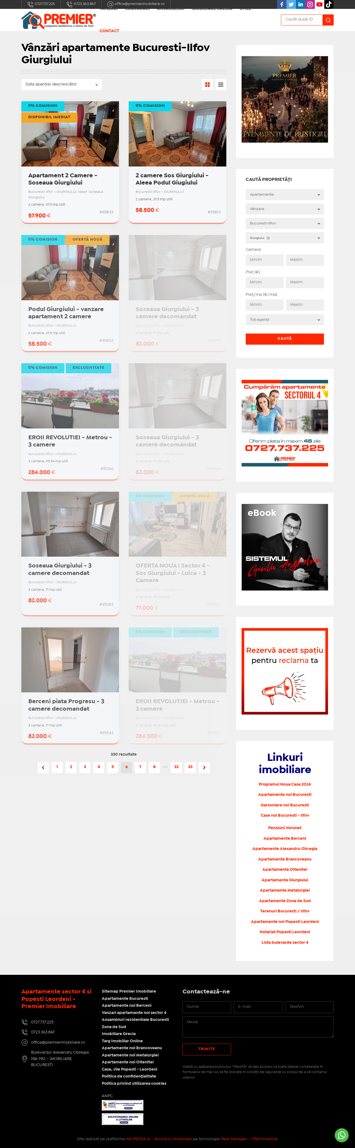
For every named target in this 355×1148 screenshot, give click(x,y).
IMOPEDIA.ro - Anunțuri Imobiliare (159, 1139)
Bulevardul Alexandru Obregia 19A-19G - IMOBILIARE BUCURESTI (60, 1059)
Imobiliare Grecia (119, 1034)
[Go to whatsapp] (342, 1135)
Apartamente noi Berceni (126, 1005)
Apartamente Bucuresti (125, 998)
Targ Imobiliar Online (122, 1041)
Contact (109, 31)
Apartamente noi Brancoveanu (132, 1048)
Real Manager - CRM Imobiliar (249, 1139)
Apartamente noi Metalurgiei (130, 1055)
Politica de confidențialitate (129, 1076)
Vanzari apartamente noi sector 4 (134, 1013)
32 (176, 767)
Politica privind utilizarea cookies (134, 1083)
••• (165, 767)
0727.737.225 (41, 4)
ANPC (107, 1096)
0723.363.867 (81, 4)
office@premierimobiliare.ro (58, 1042)
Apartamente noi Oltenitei (128, 1062)
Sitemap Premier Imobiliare (129, 991)
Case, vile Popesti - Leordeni (129, 1069)
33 (190, 767)
